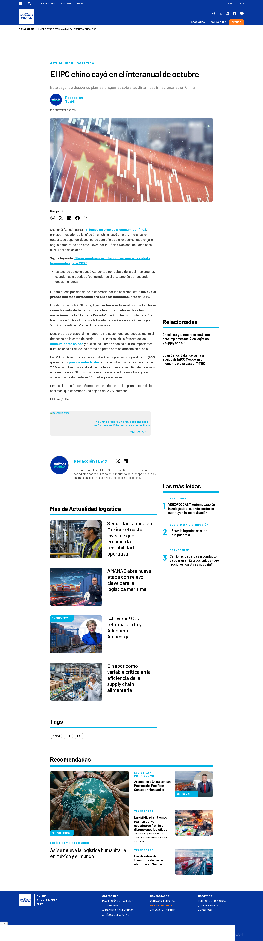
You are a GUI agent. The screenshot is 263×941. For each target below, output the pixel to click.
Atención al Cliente (162, 910)
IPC (78, 736)
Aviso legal (205, 910)
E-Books (66, 3)
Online (41, 896)
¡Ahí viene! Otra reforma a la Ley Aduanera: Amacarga (66, 29)
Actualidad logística (72, 63)
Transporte (110, 905)
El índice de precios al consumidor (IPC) (116, 230)
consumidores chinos (66, 344)
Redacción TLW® (74, 100)
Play (80, 3)
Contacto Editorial (162, 901)
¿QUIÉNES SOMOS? (208, 905)
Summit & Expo (47, 900)
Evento (236, 22)
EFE (68, 736)
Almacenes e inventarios (118, 910)
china (56, 736)
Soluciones (218, 22)
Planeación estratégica (117, 901)
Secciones (198, 22)
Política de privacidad (212, 901)
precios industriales (84, 362)
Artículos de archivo (115, 915)
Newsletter (48, 3)
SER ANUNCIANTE (161, 905)
